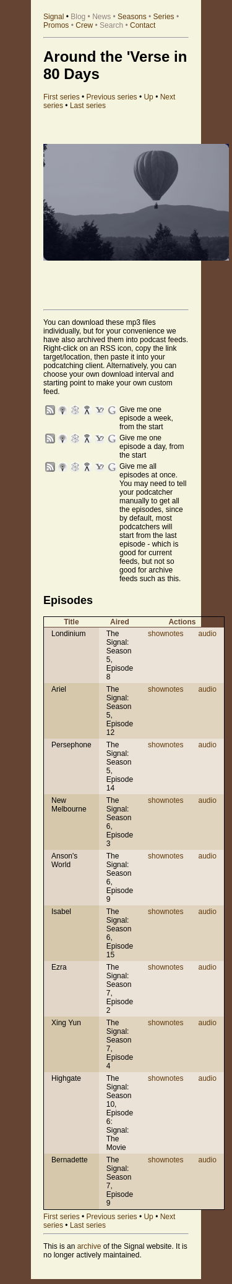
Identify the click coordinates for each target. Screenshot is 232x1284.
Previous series (112, 97)
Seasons (132, 16)
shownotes (165, 633)
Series (163, 16)
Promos (56, 25)
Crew (84, 25)
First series (61, 97)
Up (148, 97)
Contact (142, 25)
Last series (88, 105)
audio (207, 633)
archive (89, 1246)
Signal (53, 16)
